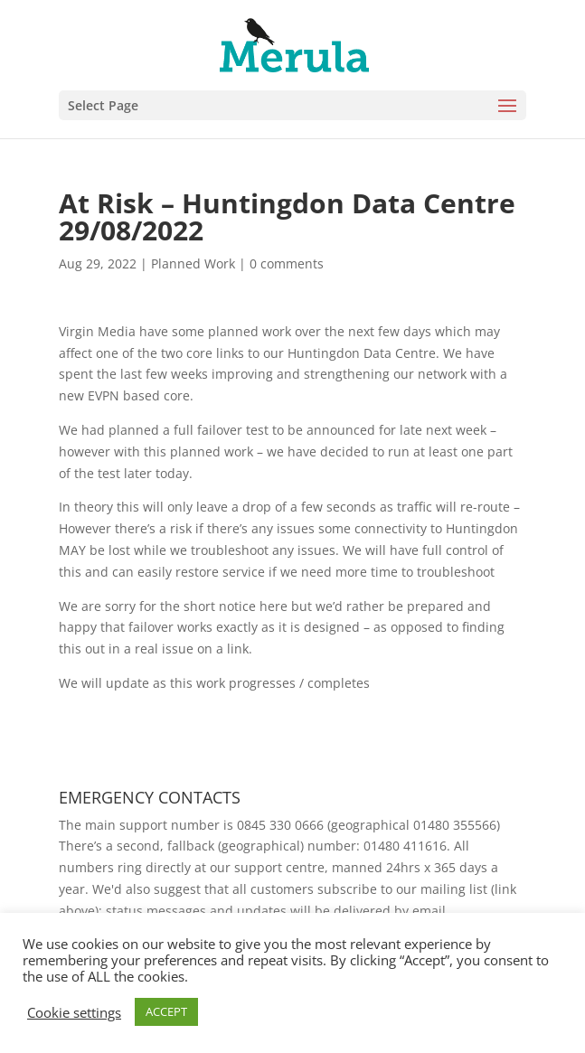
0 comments (287, 263)
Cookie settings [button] (74, 1012)
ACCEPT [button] (166, 1011)
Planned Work (193, 263)
